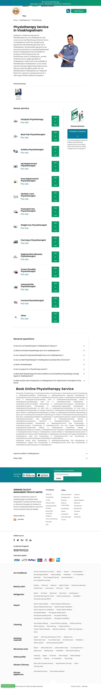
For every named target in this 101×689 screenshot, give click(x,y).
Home (16, 20)
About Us (25, 6)
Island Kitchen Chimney (64, 663)
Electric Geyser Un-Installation (44, 610)
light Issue (53, 593)
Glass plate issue (47, 648)
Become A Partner (48, 6)
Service (66, 572)
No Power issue (68, 640)
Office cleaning (39, 626)
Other (67, 588)
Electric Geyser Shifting (64, 610)
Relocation (37, 577)
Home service (18, 94)
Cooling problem (77, 572)
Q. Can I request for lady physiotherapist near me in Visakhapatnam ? (38, 355)
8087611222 (21, 550)
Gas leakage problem (41, 574)
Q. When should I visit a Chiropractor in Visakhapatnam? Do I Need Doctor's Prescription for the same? (47, 382)
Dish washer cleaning (57, 671)
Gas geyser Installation (61, 618)
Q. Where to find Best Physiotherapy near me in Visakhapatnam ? (37, 351)
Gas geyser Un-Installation (43, 618)
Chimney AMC (38, 666)
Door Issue (63, 593)
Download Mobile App (50, 2)
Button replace (39, 643)
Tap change (68, 658)
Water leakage (56, 574)
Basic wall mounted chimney (43, 663)
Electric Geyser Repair (41, 604)
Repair (59, 572)
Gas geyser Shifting (60, 615)
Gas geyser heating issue (57, 613)
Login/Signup (79, 11)
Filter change (63, 656)
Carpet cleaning (64, 626)
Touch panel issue (77, 648)
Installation (67, 574)
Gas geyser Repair (40, 613)
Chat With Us (8, 686)
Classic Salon (38, 588)
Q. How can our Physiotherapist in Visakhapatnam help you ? (35, 346)
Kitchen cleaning (76, 623)
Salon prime (49, 588)
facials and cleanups (79, 585)
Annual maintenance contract (44, 572)
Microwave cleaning (73, 651)
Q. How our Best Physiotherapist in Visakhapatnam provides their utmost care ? (42, 360)
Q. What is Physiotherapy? (23, 364)
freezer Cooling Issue (64, 596)
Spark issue (38, 651)
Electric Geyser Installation (64, 607)
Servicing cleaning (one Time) (44, 596)
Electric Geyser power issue (43, 607)
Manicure (45, 585)
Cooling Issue (73, 593)
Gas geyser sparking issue (43, 615)
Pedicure (54, 585)
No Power (44, 593)
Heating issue (48, 651)
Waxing (36, 585)
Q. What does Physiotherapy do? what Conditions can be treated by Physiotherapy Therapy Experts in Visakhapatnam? (46, 375)
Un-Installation (79, 574)
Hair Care (59, 588)
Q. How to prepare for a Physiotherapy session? (30, 369)
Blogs (24, 16)
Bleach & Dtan (64, 585)
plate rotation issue (61, 648)
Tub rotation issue (54, 640)
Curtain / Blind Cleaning (42, 629)
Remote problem (67, 577)
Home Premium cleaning (59, 623)
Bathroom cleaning (59, 629)
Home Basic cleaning (41, 623)
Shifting (46, 658)
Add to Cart (55, 121)
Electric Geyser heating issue (60, 604)
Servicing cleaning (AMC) (42, 599)
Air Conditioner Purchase (42, 580)
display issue (68, 637)
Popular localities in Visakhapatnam (26, 453)
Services (35, 6)
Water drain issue (40, 640)
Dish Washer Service (41, 671)
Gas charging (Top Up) (51, 577)
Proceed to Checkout (77, 133)
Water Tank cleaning (75, 629)
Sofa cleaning (51, 626)
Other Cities (18, 458)
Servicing (37, 656)
